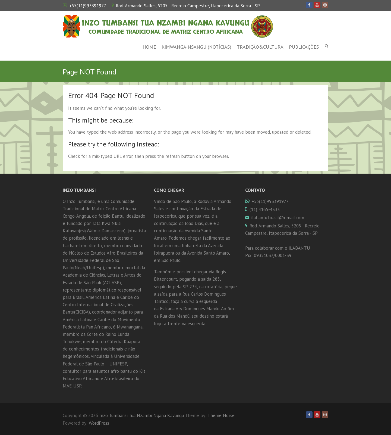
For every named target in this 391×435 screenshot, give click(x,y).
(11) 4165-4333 (265, 209)
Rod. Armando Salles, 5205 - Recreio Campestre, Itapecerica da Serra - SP (188, 6)
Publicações (304, 47)
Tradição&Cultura (260, 47)
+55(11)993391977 (87, 6)
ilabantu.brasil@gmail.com (277, 218)
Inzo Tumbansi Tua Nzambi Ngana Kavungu (165, 23)
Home (149, 47)
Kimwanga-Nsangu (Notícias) (196, 47)
